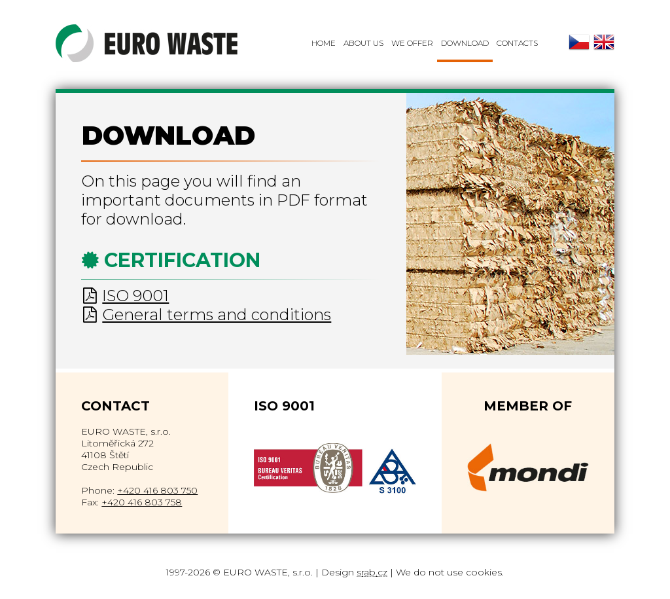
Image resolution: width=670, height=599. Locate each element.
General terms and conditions (216, 314)
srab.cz (372, 572)
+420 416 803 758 (141, 502)
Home (323, 43)
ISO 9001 (135, 295)
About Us (363, 43)
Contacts (517, 43)
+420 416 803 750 (157, 490)
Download (465, 43)
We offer (412, 43)
